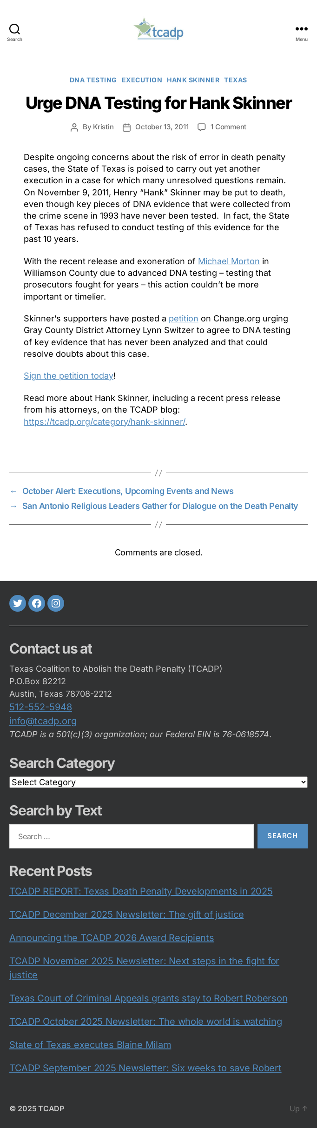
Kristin (103, 126)
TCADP (51, 1108)
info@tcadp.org (43, 721)
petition (183, 318)
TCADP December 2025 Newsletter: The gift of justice (126, 914)
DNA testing (93, 80)
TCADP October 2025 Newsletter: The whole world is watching (145, 1021)
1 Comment (228, 126)
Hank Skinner (193, 80)
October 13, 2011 (161, 126)
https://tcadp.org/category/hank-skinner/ (104, 422)
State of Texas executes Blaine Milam (90, 1044)
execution (142, 80)
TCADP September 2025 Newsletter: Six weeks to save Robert (145, 1068)
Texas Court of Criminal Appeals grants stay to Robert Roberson (148, 998)
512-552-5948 (40, 707)
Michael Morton (229, 261)
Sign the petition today (68, 375)
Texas (235, 80)
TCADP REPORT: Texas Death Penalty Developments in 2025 (140, 891)
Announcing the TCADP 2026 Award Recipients (111, 937)
